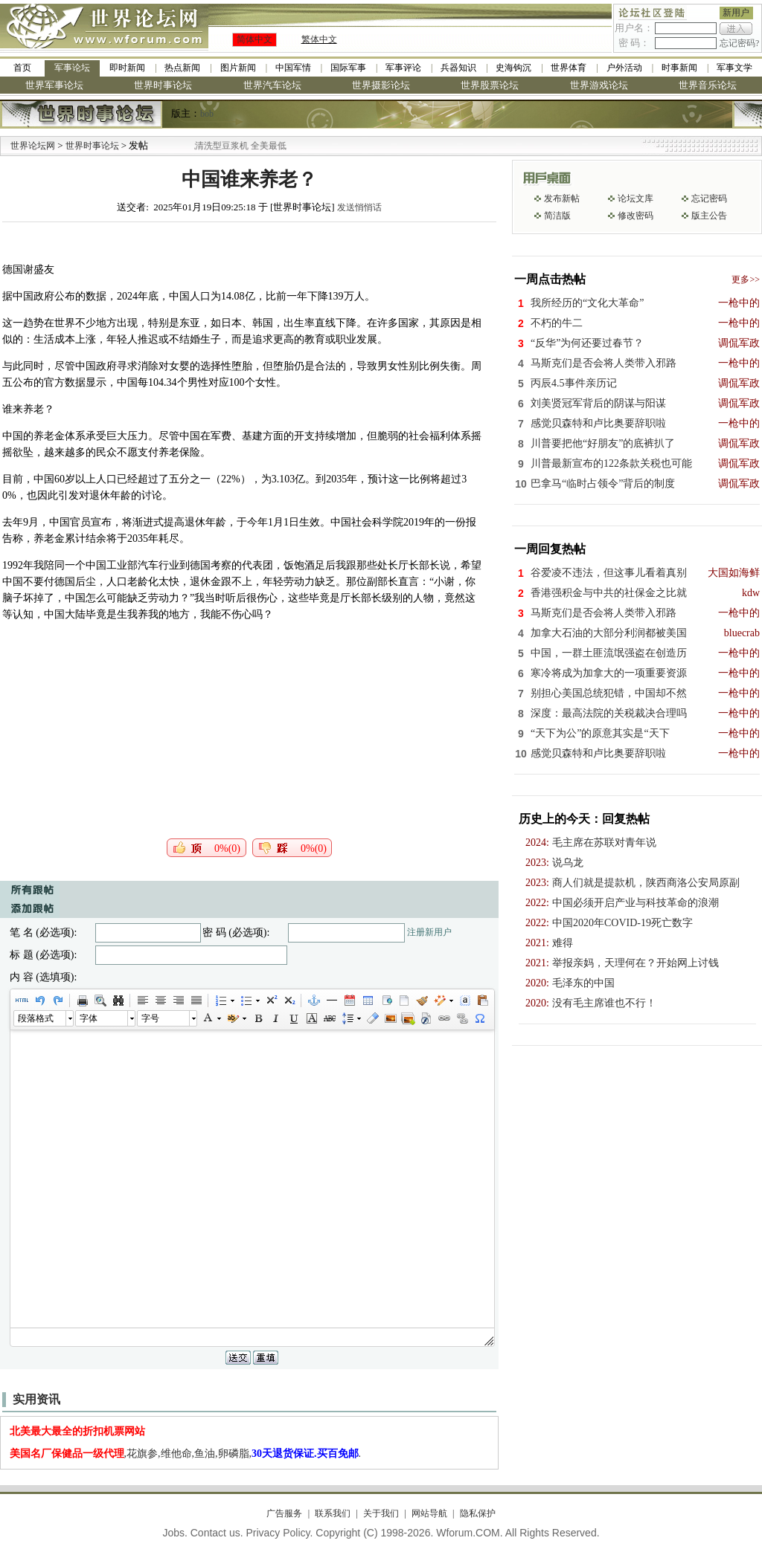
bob (207, 114)
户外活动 (624, 67)
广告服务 (284, 1513)
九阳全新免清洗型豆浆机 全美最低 (235, 145)
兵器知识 (458, 67)
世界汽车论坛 (272, 85)
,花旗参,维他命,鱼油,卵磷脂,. (186, 1453)
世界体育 (568, 67)
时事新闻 (679, 67)
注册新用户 (429, 932)
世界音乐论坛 (708, 85)
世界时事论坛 (163, 85)
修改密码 (635, 215)
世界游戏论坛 (599, 85)
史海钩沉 (513, 67)
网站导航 (429, 1513)
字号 (150, 1018)
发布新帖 (562, 198)
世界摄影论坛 (381, 85)
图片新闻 (238, 67)
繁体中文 (319, 39)
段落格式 (36, 1018)
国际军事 (348, 67)
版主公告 (709, 215)
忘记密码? (739, 43)
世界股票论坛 (490, 85)
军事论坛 (72, 67)
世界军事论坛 (54, 85)
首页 (22, 67)
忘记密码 (709, 198)
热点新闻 (182, 67)
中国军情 (293, 67)
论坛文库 (635, 198)
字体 (88, 1018)
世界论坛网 (32, 145)
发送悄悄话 (359, 207)
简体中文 (254, 39)
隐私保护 (478, 1513)
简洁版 (557, 215)
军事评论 (403, 67)
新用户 (736, 12)
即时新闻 (127, 67)
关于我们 (381, 1513)
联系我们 (332, 1513)
